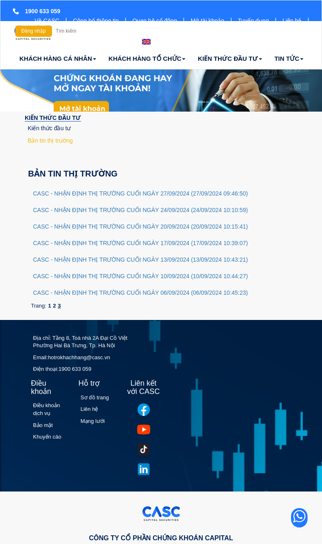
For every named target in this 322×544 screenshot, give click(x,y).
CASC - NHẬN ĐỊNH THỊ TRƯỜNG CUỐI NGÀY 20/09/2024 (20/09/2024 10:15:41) (140, 226)
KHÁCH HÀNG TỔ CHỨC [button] (147, 58)
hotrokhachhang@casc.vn (79, 357)
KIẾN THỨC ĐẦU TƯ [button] (230, 58)
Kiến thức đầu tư (49, 128)
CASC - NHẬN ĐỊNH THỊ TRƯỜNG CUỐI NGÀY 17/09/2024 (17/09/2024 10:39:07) (140, 243)
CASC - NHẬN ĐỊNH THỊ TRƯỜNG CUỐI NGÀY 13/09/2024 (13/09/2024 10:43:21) (140, 259)
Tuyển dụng (253, 20)
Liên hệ (291, 20)
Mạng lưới (92, 421)
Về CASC (47, 20)
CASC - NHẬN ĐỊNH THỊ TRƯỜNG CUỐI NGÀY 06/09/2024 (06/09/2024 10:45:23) (140, 292)
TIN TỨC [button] (289, 58)
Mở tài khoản (208, 20)
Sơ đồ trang (94, 397)
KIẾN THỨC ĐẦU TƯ (53, 118)
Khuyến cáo (47, 437)
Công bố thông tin (96, 20)
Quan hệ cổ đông (155, 20)
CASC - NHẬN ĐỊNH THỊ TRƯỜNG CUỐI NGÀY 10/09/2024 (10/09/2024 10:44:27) (140, 276)
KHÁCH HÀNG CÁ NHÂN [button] (57, 58)
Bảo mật (43, 425)
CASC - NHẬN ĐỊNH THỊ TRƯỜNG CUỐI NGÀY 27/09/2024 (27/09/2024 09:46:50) (140, 193)
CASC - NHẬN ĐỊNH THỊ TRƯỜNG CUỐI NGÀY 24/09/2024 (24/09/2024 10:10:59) (140, 210)
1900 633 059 (75, 369)
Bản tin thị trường (50, 140)
